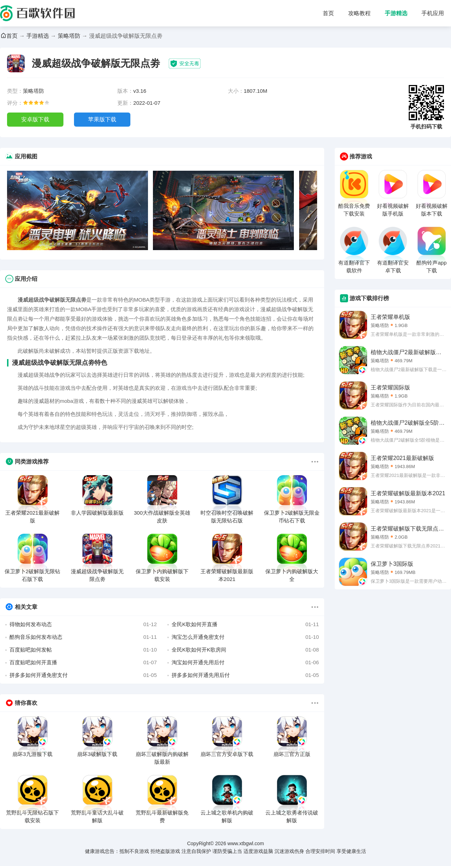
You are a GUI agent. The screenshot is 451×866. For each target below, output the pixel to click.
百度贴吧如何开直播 (83, 662)
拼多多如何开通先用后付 (245, 675)
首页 (328, 13)
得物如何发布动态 (83, 624)
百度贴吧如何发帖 (83, 649)
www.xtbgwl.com (246, 843)
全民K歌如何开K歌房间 (245, 649)
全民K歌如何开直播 (245, 624)
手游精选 (396, 13)
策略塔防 (69, 36)
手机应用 (432, 13)
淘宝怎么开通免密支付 (245, 637)
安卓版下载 (35, 119)
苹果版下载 (102, 119)
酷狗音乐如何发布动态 (83, 637)
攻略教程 (359, 13)
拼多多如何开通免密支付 (83, 675)
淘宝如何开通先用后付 (245, 662)
